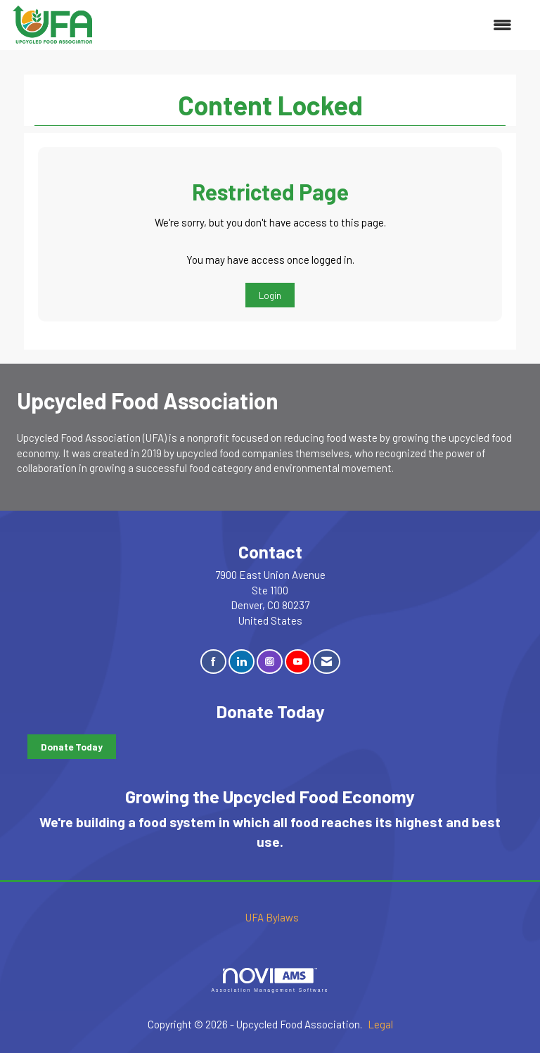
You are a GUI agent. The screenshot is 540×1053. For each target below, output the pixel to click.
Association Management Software (269, 980)
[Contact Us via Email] (326, 661)
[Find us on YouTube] (298, 661)
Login (270, 295)
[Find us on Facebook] (213, 661)
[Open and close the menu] (311, 25)
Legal (380, 1024)
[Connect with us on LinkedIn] (242, 661)
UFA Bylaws (272, 917)
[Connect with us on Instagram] (270, 661)
